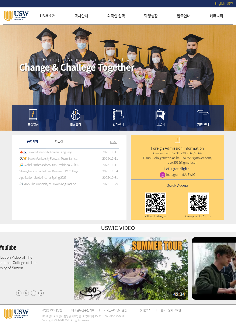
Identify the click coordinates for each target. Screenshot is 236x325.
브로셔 (160, 124)
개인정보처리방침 (52, 310)
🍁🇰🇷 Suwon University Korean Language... (46, 152)
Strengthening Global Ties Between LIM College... (49, 171)
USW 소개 (47, 16)
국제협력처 (144, 310)
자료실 (59, 141)
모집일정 (33, 124)
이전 (18, 293)
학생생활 (151, 16)
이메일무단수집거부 (82, 310)
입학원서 (118, 124)
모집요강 (75, 124)
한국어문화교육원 (170, 310)
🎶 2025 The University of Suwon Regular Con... (48, 183)
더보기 (113, 142)
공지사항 (32, 141)
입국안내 (183, 16)
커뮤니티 (216, 16)
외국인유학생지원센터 (116, 310)
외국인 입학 (116, 16)
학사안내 (81, 16)
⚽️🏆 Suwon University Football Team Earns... (48, 158)
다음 (41, 293)
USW (230, 3)
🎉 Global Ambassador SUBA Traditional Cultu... (49, 164)
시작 (26, 293)
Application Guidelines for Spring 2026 (42, 177)
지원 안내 (203, 124)
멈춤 (33, 293)
